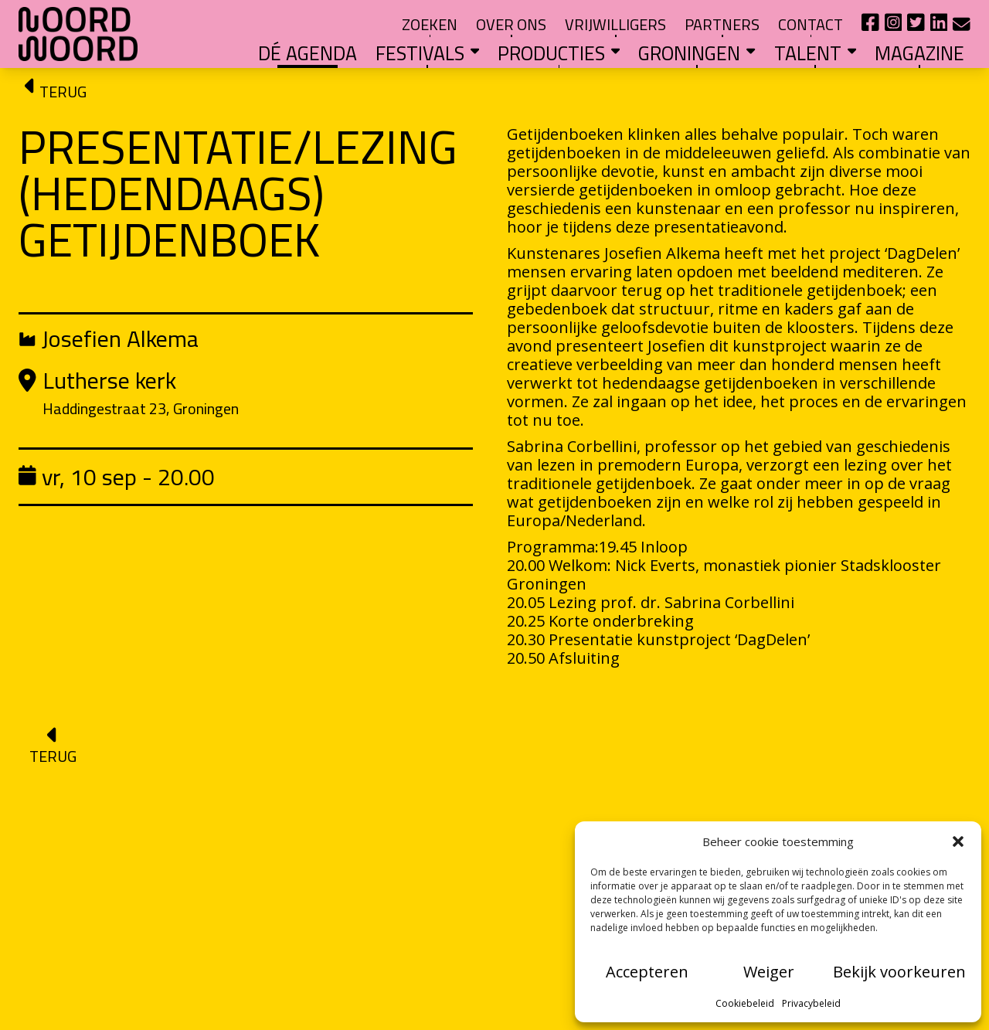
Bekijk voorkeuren (899, 971)
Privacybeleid (811, 1003)
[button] (958, 841)
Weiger (768, 971)
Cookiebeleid (744, 1003)
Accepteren (647, 971)
